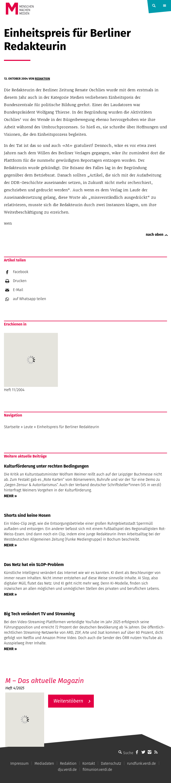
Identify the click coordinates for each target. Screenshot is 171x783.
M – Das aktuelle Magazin (44, 681)
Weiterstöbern (68, 701)
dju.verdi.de (67, 769)
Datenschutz (111, 763)
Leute (28, 427)
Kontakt (88, 763)
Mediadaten (44, 763)
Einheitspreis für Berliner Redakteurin (68, 427)
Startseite (12, 427)
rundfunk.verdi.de (141, 763)
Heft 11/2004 (31, 362)
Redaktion (42, 78)
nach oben (154, 234)
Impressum (19, 763)
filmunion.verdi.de (97, 769)
